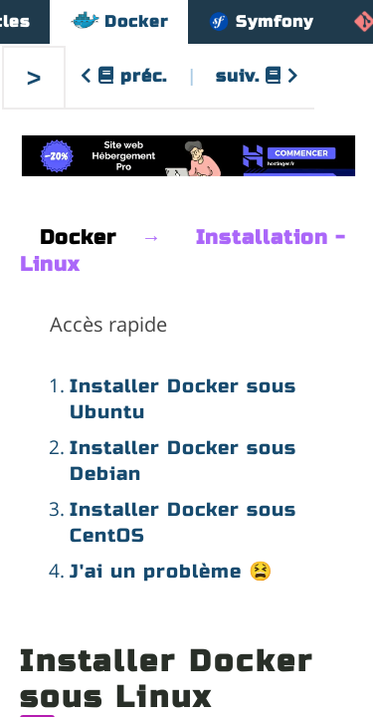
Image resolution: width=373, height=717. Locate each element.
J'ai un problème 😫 (172, 571)
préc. (124, 76)
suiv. (257, 76)
